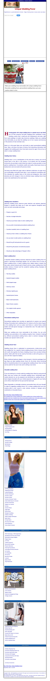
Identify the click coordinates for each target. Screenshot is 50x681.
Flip (23, 63)
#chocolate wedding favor (40, 398)
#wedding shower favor (9, 399)
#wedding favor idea (17, 398)
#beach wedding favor (28, 396)
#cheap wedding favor (38, 396)
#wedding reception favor (31, 399)
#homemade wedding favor (20, 399)
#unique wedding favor (18, 396)
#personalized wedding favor (28, 398)
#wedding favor (9, 396)
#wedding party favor (8, 398)
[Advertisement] (25, 28)
